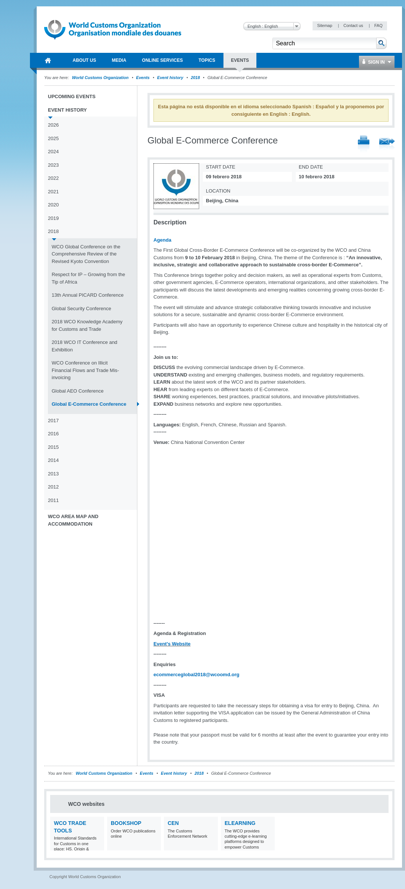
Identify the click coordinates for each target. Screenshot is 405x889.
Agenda (162, 240)
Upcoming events (71, 96)
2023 (53, 165)
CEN (173, 823)
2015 (53, 447)
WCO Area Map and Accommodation (73, 520)
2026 (53, 125)
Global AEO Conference (78, 391)
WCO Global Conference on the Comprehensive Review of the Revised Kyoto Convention (86, 254)
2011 (53, 500)
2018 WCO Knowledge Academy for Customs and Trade (87, 325)
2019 (53, 218)
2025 (53, 138)
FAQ (378, 25)
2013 (53, 474)
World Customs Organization (101, 77)
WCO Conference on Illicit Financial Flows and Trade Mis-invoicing (85, 370)
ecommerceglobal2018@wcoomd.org (196, 674)
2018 (195, 77)
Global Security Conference (81, 308)
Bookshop (126, 823)
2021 (53, 191)
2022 (53, 178)
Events (143, 77)
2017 (53, 420)
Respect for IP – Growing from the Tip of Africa (88, 278)
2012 (53, 487)
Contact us (353, 25)
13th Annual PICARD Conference (88, 295)
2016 (53, 433)
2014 (53, 460)
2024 (53, 151)
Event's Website (172, 644)
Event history (170, 77)
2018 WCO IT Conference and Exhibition (84, 346)
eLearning (240, 823)
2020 (53, 205)
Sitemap (325, 25)
